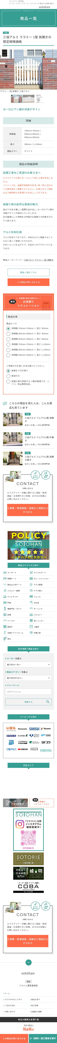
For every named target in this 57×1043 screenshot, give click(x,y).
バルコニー (36, 614)
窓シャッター (36, 620)
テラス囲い (36, 590)
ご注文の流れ (10, 1005)
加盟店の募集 (36, 1011)
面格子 (8, 627)
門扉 (7, 602)
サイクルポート (37, 572)
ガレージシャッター (39, 578)
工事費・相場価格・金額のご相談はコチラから (27, 510)
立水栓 (34, 602)
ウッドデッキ (10, 596)
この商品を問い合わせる (28, 282)
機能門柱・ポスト (12, 608)
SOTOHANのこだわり (13, 999)
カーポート (9, 572)
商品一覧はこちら (28, 272)
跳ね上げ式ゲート (12, 584)
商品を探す (35, 999)
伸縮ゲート (9, 578)
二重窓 (34, 627)
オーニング (36, 608)
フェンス (35, 596)
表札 (7, 639)
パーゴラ (9, 620)
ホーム (7, 993)
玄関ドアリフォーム (13, 633)
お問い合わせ (10, 1011)
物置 (7, 614)
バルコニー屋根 (11, 590)
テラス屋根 (36, 584)
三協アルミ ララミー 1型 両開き (39, 259)
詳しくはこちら (28, 787)
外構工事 (35, 633)
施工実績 (34, 1005)
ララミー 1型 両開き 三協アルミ (28, 71)
